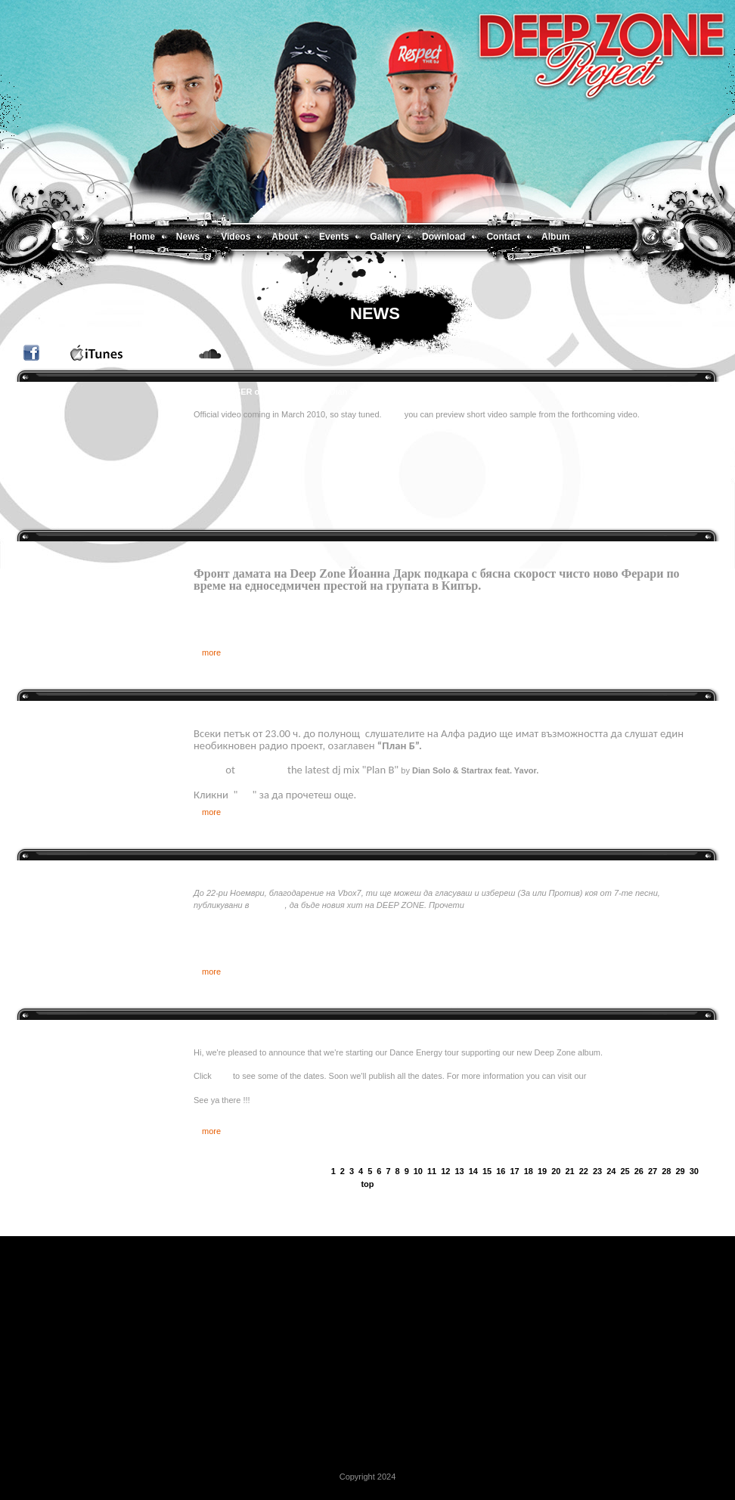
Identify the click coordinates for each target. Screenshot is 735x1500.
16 (500, 1171)
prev (324, 1172)
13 (459, 1171)
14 (473, 1171)
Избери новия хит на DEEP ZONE (261, 870)
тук (244, 794)
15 (487, 1171)
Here (394, 414)
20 (555, 1171)
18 (528, 1171)
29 (680, 1171)
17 (514, 1171)
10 (418, 1171)
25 (625, 1171)
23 (597, 1171)
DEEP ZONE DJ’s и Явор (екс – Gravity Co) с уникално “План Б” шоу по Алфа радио (365, 710)
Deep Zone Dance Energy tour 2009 (263, 1029)
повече (480, 905)
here (222, 1075)
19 (542, 1171)
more (211, 652)
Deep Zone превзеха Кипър (249, 551)
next (705, 1172)
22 (583, 1171)
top (367, 1184)
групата (267, 905)
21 (570, 1171)
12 (445, 1171)
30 (694, 1171)
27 (652, 1171)
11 (431, 1171)
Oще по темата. (526, 585)
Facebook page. (618, 1075)
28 (666, 1171)
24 (611, 1171)
